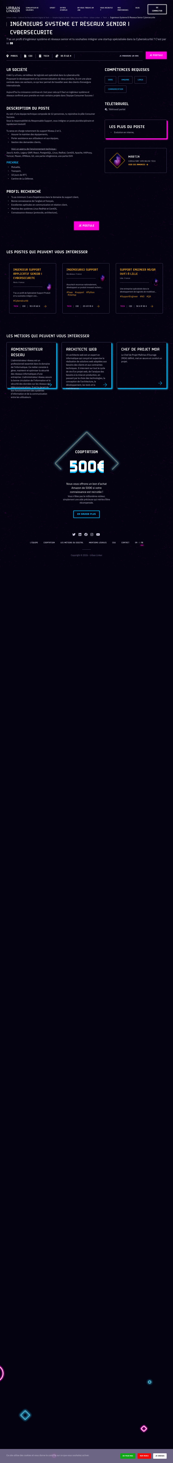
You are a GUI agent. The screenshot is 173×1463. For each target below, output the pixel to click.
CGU (114, 546)
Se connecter (157, 9)
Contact (125, 546)
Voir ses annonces (139, 164)
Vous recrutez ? (106, 9)
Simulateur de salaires (32, 9)
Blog (138, 8)
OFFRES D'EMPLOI (63, 9)
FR (140, 546)
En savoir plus (86, 517)
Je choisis (159, 1456)
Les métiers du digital (72, 546)
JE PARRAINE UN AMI (124, 56)
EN (135, 546)
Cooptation (50, 546)
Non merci (144, 1456)
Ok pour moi (128, 1456)
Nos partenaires (123, 9)
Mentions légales (98, 546)
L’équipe (36, 546)
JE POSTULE (154, 56)
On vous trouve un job (85, 9)
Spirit (52, 8)
